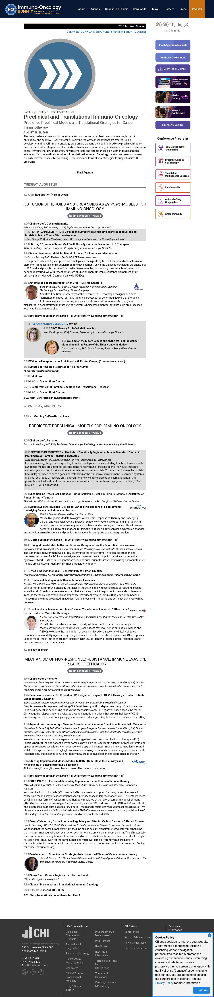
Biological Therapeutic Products (73, 935)
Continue (201, 990)
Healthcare (101, 946)
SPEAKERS (117, 31)
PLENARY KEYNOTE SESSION (48, 323)
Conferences (131, 931)
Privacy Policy (164, 983)
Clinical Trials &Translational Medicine (74, 977)
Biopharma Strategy (77, 953)
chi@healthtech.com (36, 965)
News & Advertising (135, 942)
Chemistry (72, 968)
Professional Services (136, 948)
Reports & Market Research (140, 937)
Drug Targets (102, 940)
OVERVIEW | (74, 31)
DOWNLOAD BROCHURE (95, 31)
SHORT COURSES (135, 31)
